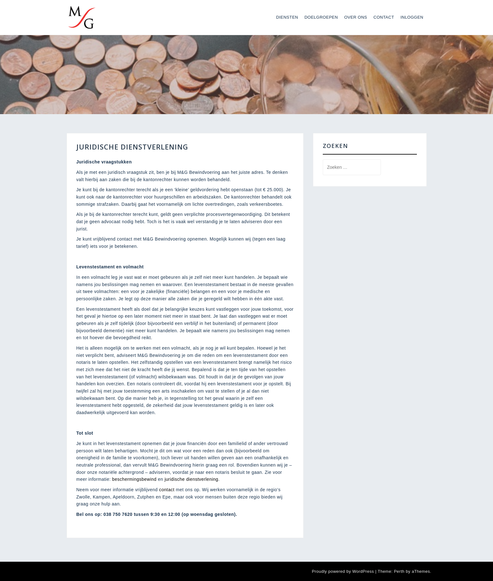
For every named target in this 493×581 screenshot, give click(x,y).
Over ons (355, 17)
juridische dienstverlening (191, 479)
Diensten (287, 17)
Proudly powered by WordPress (343, 571)
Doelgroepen (321, 17)
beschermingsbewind (134, 479)
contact (167, 489)
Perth (399, 571)
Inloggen (412, 17)
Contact (384, 17)
